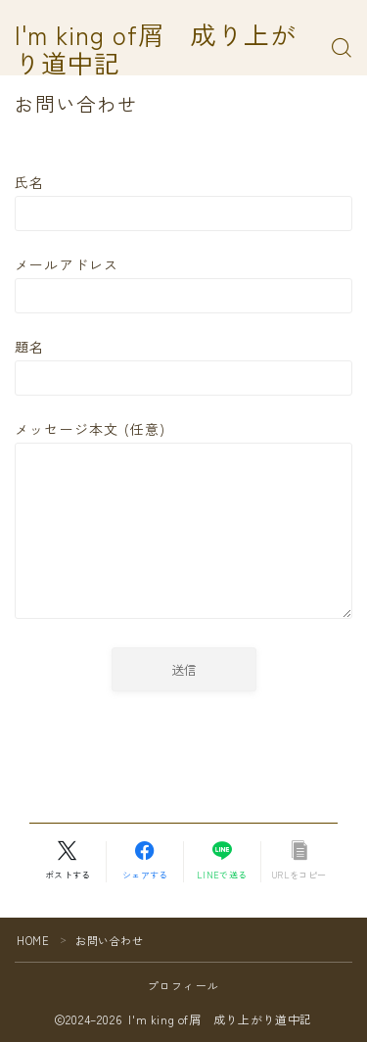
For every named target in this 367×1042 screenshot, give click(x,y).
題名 (183, 366)
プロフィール (183, 985)
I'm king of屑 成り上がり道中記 (156, 48)
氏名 (183, 201)
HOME (33, 940)
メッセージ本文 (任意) (183, 521)
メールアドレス (183, 284)
